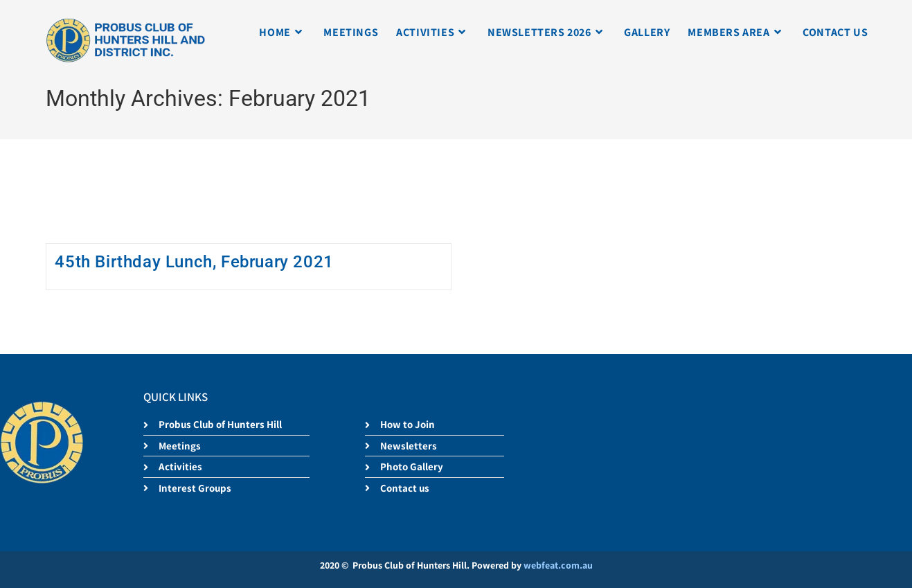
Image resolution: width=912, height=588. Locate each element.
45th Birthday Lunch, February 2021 (194, 261)
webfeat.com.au (558, 565)
